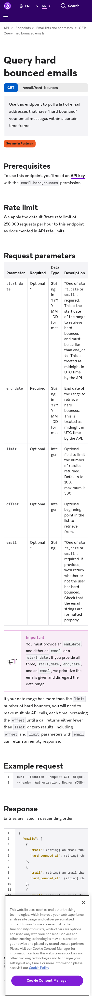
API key (78, 175)
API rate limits (51, 231)
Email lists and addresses (54, 28)
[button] (47, 6)
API (6, 28)
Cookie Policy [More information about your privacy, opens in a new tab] (39, 968)
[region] (47, 945)
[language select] (31, 6)
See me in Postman (19, 143)
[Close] (83, 902)
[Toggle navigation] (7, 17)
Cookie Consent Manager (47, 981)
